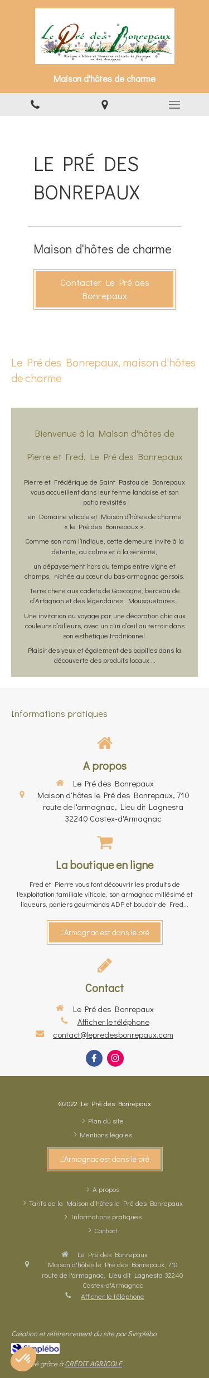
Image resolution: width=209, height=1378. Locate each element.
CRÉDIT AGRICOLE (93, 1363)
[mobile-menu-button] (174, 105)
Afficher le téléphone (113, 1021)
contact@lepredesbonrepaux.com (113, 1034)
